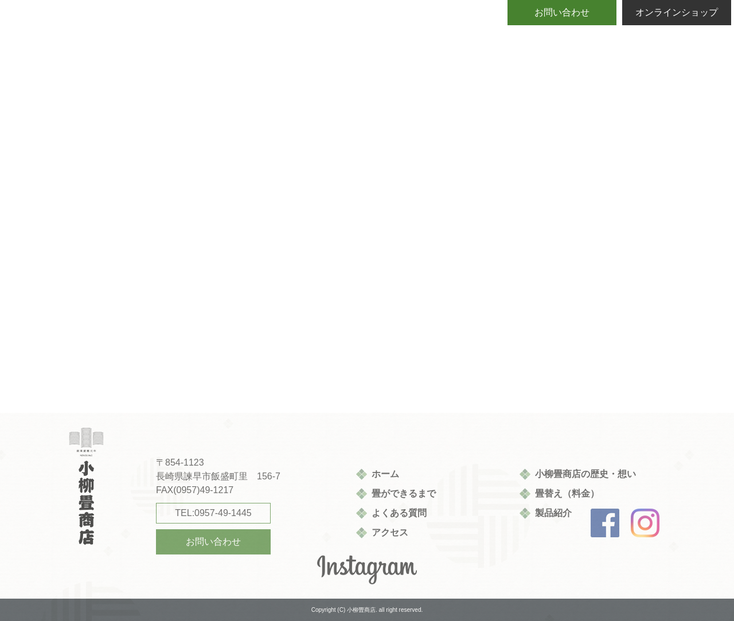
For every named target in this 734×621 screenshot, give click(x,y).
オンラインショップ (676, 12)
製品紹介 (553, 513)
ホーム (385, 474)
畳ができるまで (404, 493)
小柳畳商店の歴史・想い (585, 474)
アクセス (390, 532)
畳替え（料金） (567, 493)
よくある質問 (399, 513)
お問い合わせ (561, 12)
